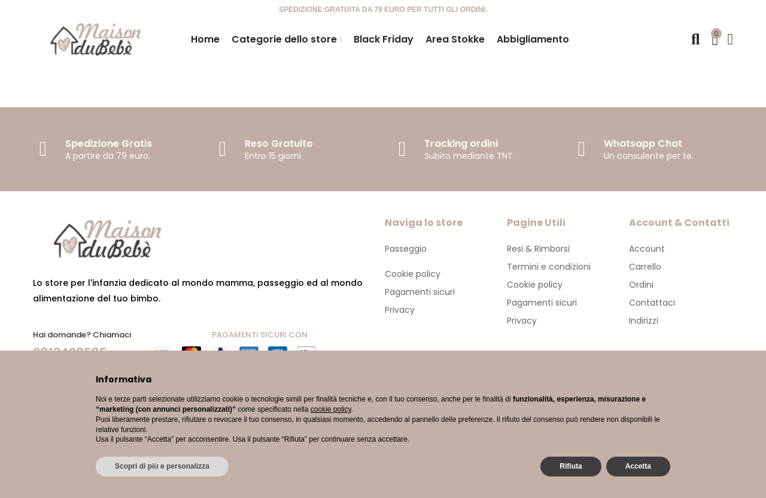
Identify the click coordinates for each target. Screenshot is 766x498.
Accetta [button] (638, 466)
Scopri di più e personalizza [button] (162, 466)
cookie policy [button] (331, 409)
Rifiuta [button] (571, 466)
